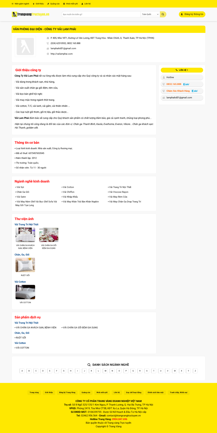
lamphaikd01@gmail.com (63, 48)
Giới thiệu (38, 4)
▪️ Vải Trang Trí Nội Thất (119, 187)
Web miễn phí (70, 4)
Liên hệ (86, 4)
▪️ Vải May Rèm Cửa (117, 196)
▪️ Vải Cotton (68, 187)
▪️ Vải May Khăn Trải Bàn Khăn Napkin (80, 201)
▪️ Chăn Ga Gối (22, 192)
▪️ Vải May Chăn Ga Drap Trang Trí (124, 201)
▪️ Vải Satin (20, 196)
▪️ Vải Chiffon (68, 192)
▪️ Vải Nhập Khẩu (70, 196)
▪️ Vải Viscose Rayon (118, 192)
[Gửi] (163, 14)
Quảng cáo (53, 4)
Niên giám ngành (20, 4)
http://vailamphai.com (62, 53)
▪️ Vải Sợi (19, 187)
